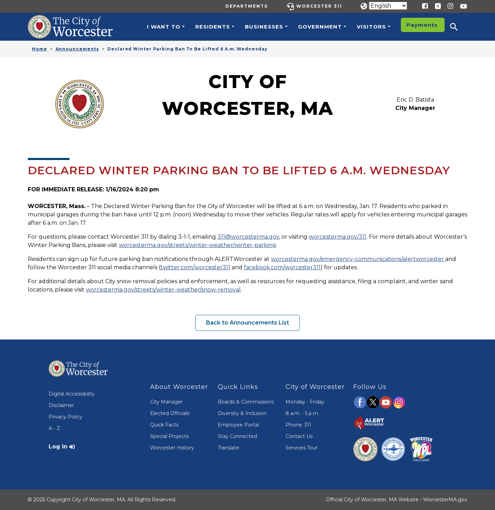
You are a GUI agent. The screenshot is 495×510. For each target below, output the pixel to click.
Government (320, 26)
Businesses (264, 26)
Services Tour (301, 448)
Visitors (371, 26)
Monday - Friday (305, 402)
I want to (163, 26)
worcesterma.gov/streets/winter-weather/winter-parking (197, 245)
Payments (422, 25)
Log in (58, 446)
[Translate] (388, 6)
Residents (212, 26)
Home (39, 48)
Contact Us (299, 436)
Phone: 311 (298, 425)
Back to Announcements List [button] (247, 322)
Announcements (77, 48)
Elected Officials (169, 413)
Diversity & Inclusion (242, 413)
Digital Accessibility (72, 394)
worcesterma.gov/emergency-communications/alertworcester (358, 259)
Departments (246, 6)
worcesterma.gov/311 (337, 236)
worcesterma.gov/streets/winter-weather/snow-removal (163, 289)
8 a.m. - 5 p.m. (302, 413)
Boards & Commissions (246, 402)
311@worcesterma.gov (248, 236)
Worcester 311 (319, 6)
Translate (228, 448)
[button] (458, 27)
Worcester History (172, 448)
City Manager (166, 402)
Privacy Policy (65, 417)
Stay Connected (237, 436)
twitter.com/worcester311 (195, 267)
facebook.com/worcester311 (282, 267)
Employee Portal (238, 425)
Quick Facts (164, 425)
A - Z (54, 428)
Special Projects (169, 436)
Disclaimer (61, 405)
